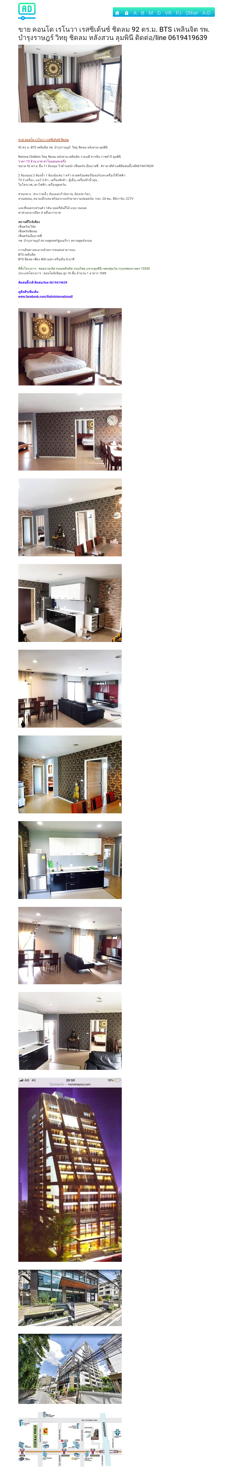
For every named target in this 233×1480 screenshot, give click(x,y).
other (192, 13)
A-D (206, 13)
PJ (178, 13)
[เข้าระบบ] (126, 12)
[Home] (117, 12)
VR (168, 13)
